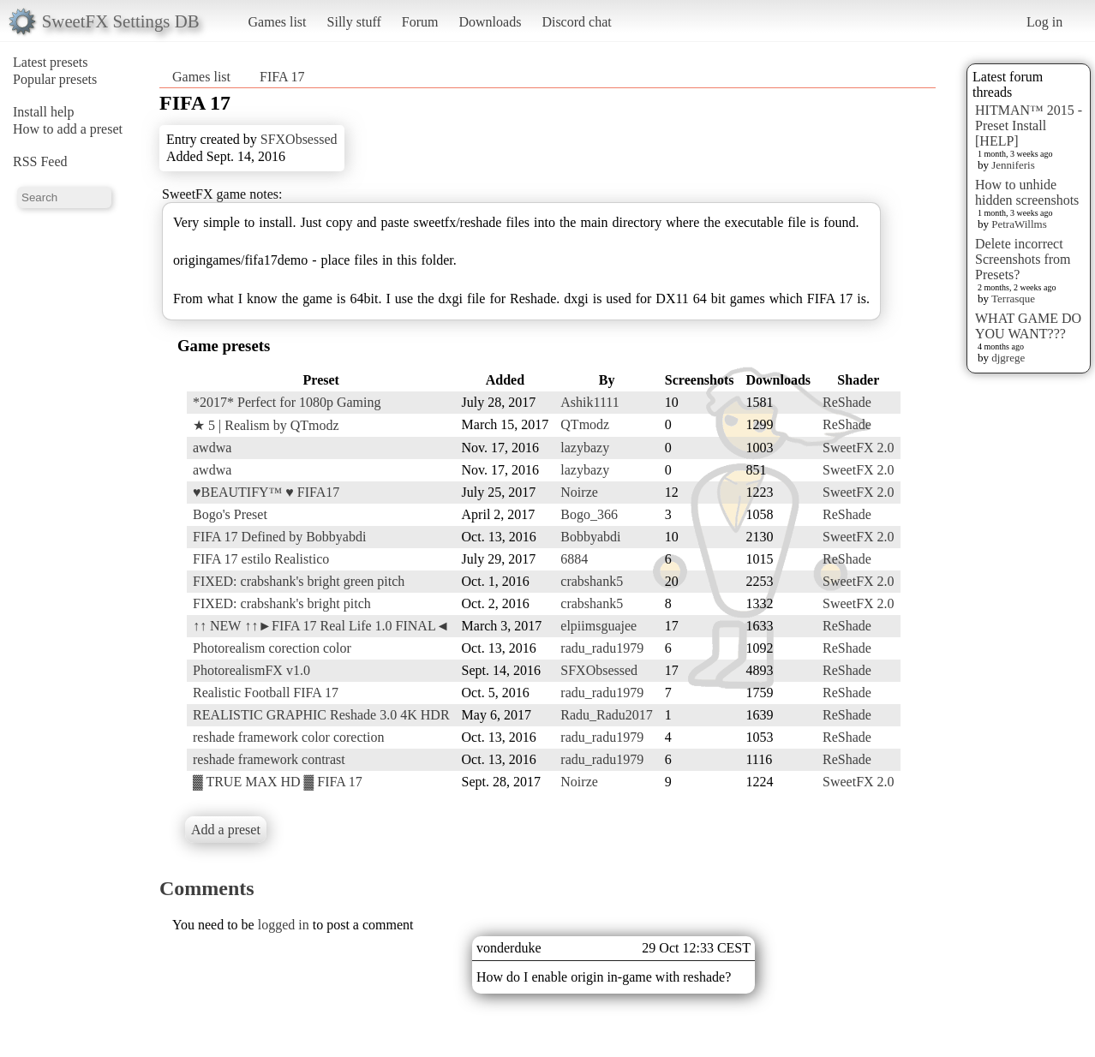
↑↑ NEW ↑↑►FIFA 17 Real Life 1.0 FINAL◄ (321, 625)
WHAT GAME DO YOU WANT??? (1028, 326)
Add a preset (225, 829)
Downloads (489, 22)
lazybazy (584, 447)
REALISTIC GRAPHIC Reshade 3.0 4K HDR (321, 715)
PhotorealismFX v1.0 (251, 670)
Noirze (579, 492)
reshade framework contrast (269, 759)
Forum (420, 22)
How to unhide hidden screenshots (1027, 192)
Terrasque (1013, 298)
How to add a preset (68, 129)
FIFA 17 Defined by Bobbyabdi (279, 536)
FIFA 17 (282, 76)
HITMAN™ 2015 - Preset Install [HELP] (1028, 125)
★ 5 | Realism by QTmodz (266, 425)
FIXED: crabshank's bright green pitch (298, 581)
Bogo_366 (589, 514)
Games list (277, 22)
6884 (574, 559)
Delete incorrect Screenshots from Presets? (1023, 259)
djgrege (1008, 357)
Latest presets (50, 62)
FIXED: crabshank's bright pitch (282, 603)
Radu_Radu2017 (606, 715)
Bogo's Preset (230, 514)
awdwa (212, 447)
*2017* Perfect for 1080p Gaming (287, 402)
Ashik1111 (589, 402)
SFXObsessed (299, 139)
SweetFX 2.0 (859, 447)
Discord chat (576, 22)
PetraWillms (1018, 224)
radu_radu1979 (601, 648)
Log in (1044, 22)
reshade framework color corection (288, 737)
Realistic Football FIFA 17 (265, 692)
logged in (283, 924)
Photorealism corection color (272, 648)
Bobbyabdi (590, 536)
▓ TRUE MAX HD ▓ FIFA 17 (277, 781)
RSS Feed (40, 161)
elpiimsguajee (598, 625)
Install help (44, 112)
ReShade (847, 402)
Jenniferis (1013, 164)
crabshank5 (591, 581)
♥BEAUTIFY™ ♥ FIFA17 (266, 492)
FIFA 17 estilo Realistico (261, 559)
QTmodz (584, 424)
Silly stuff (354, 22)
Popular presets (55, 79)
